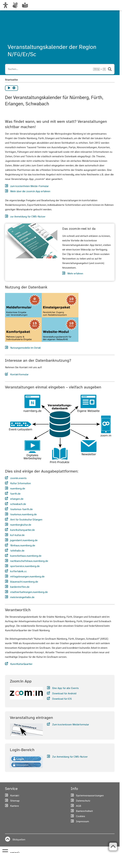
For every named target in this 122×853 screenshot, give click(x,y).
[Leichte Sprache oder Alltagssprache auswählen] (25, 5)
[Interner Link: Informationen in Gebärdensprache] (15, 5)
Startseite (11, 79)
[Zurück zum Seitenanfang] (113, 846)
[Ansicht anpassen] (5, 5)
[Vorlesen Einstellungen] (14, 88)
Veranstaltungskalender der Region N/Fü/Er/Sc (52, 50)
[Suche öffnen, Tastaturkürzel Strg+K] (49, 69)
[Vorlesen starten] (9, 88)
